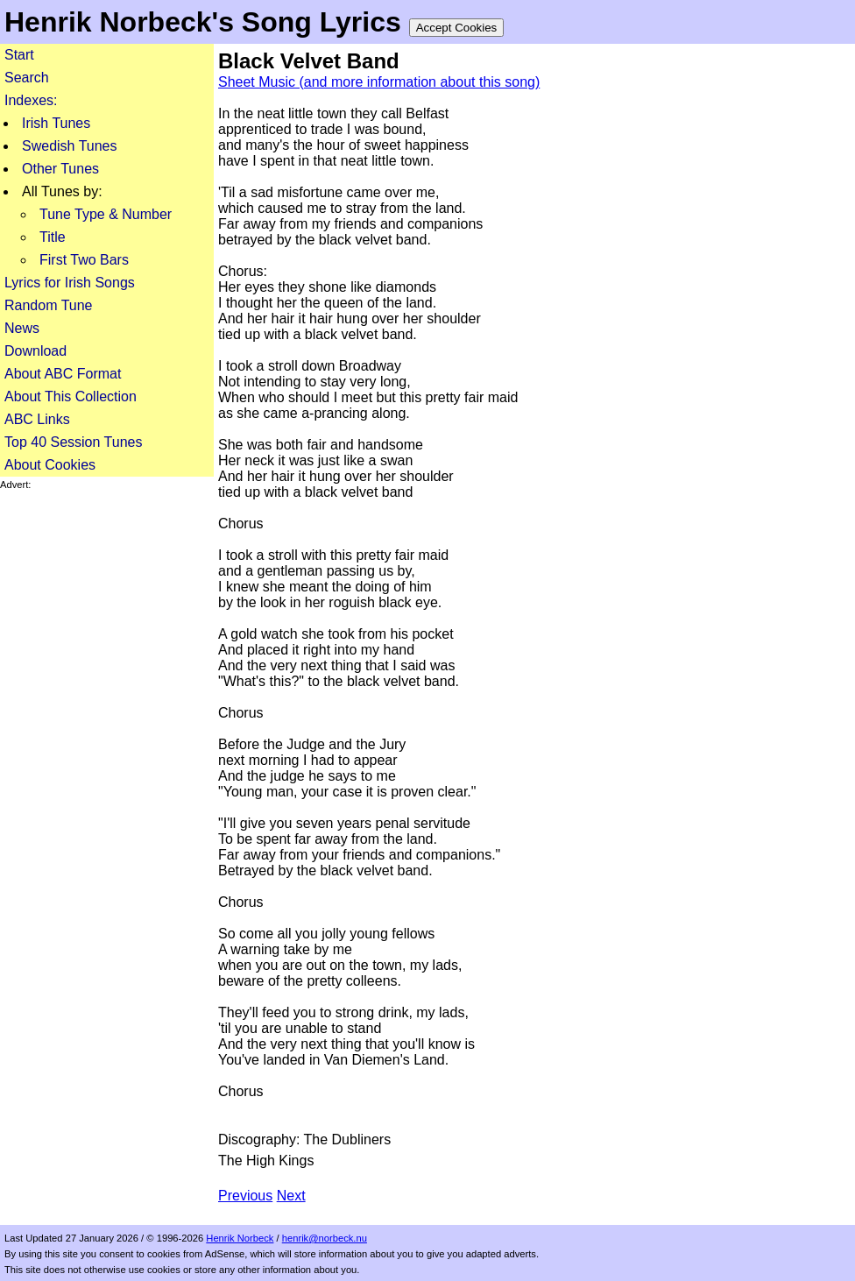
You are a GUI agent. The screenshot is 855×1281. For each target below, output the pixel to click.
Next (291, 1195)
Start (19, 54)
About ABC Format (62, 373)
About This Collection (70, 396)
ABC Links (37, 419)
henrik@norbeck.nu (324, 1238)
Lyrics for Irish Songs (69, 282)
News (21, 328)
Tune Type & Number (105, 214)
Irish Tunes (56, 123)
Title (52, 237)
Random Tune (48, 305)
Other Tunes (60, 168)
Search (26, 77)
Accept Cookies (457, 27)
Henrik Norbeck (239, 1238)
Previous (245, 1195)
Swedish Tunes (69, 145)
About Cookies (49, 464)
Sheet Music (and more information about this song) (379, 81)
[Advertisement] (107, 753)
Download (35, 350)
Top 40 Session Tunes (73, 442)
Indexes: (30, 100)
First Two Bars (84, 259)
